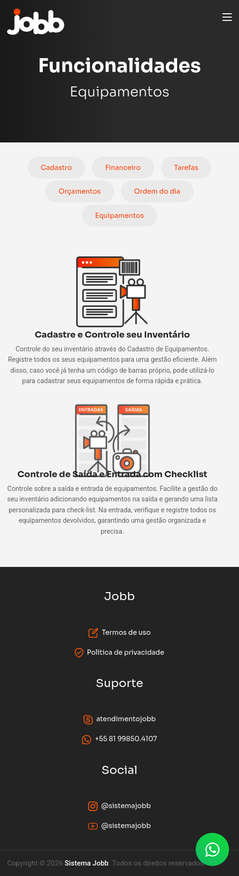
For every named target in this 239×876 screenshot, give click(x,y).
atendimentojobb (119, 719)
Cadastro (56, 167)
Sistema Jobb (87, 863)
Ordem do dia (157, 191)
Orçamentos (79, 191)
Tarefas (186, 167)
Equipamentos (119, 215)
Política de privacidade (119, 653)
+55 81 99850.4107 (119, 739)
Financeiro (123, 167)
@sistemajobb (119, 806)
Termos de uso (120, 633)
